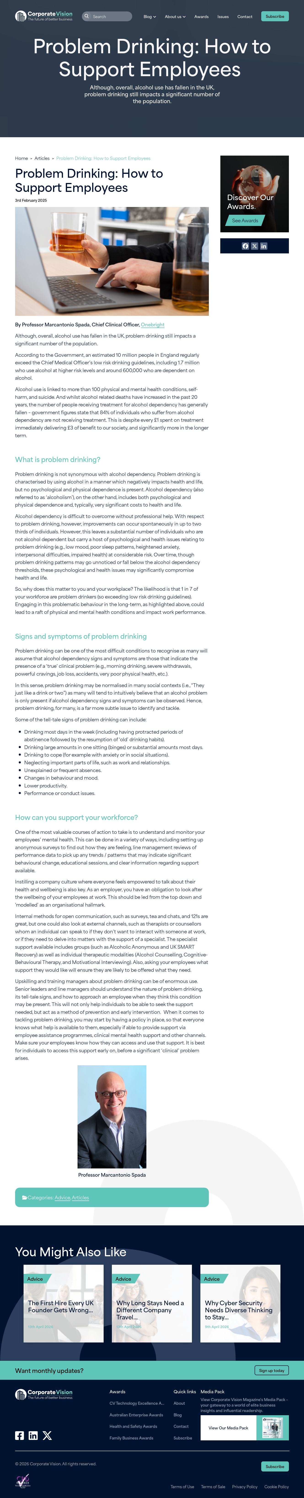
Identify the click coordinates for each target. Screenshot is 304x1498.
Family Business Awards (131, 1437)
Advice (62, 1197)
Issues (223, 16)
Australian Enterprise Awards (136, 1414)
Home (21, 158)
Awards (201, 16)
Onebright (152, 324)
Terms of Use (182, 1486)
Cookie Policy (276, 1486)
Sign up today (271, 1370)
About (179, 1403)
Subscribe (275, 16)
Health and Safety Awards (133, 1426)
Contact (245, 16)
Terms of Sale (213, 1486)
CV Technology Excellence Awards (138, 1403)
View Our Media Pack (228, 1428)
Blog (178, 1414)
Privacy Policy (245, 1486)
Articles (42, 158)
